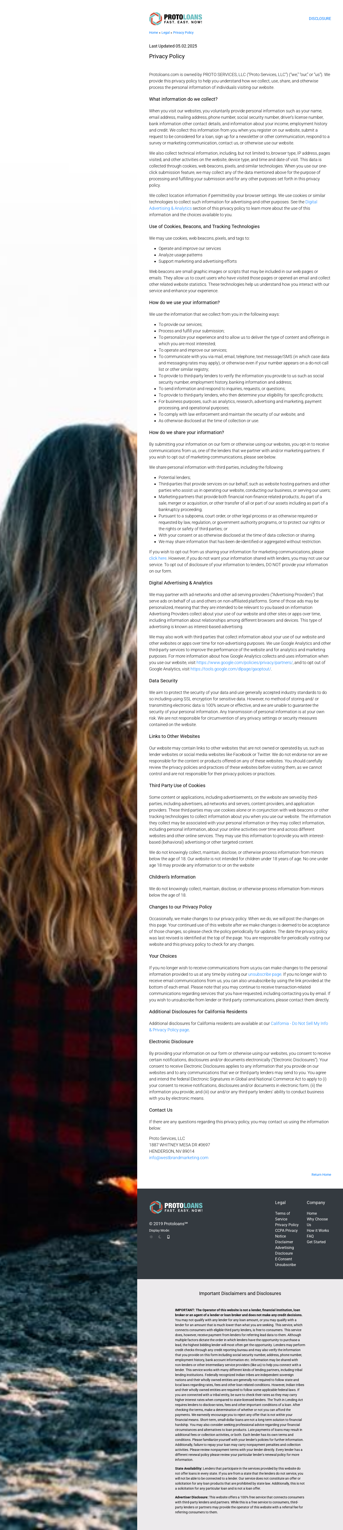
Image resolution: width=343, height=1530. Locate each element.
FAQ (310, 1236)
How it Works (318, 1230)
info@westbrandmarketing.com (178, 1157)
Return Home (321, 1174)
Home (153, 32)
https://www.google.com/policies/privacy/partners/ (245, 662)
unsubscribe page (264, 974)
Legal (165, 32)
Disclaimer (284, 1242)
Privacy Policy (183, 32)
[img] (151, 1237)
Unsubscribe (285, 1264)
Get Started (316, 1242)
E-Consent (283, 1259)
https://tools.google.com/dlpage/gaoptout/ (231, 668)
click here (157, 558)
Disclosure (320, 18)
